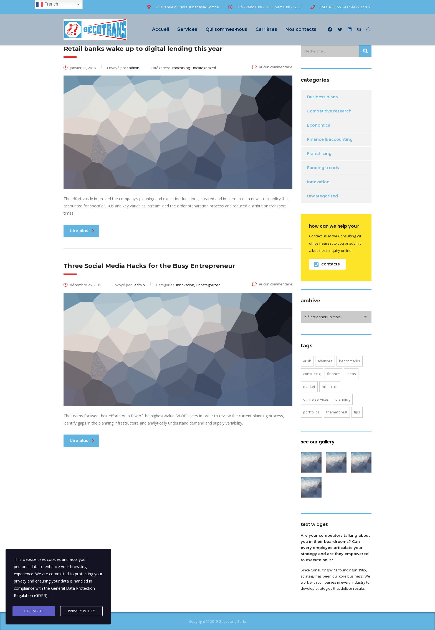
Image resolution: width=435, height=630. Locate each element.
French (47, 4)
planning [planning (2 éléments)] (342, 399)
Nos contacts (300, 29)
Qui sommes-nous (226, 29)
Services (187, 29)
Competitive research (329, 111)
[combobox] (336, 317)
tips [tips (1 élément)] (357, 412)
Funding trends (323, 167)
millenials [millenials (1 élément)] (330, 386)
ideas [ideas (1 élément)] (351, 373)
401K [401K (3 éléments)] (307, 360)
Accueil (160, 29)
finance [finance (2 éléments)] (333, 373)
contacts (327, 264)
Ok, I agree (34, 611)
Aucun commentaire (272, 66)
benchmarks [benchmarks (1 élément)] (349, 360)
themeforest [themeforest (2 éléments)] (336, 412)
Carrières (266, 29)
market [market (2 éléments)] (309, 386)
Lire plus (82, 230)
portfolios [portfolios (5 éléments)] (311, 412)
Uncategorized (322, 196)
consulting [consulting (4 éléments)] (311, 373)
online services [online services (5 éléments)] (316, 399)
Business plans (322, 96)
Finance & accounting (330, 139)
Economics (318, 125)
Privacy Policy (81, 611)
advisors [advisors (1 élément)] (325, 360)
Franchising (319, 153)
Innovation (318, 181)
